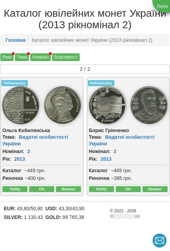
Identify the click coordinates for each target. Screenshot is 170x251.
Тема (22, 57)
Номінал (40, 57)
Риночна (12, 178)
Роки (6, 57)
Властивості (66, 57)
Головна (16, 40)
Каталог (11, 170)
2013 (19, 159)
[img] (21, 105)
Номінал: (13, 151)
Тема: (9, 137)
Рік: (6, 159)
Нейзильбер (14, 83)
